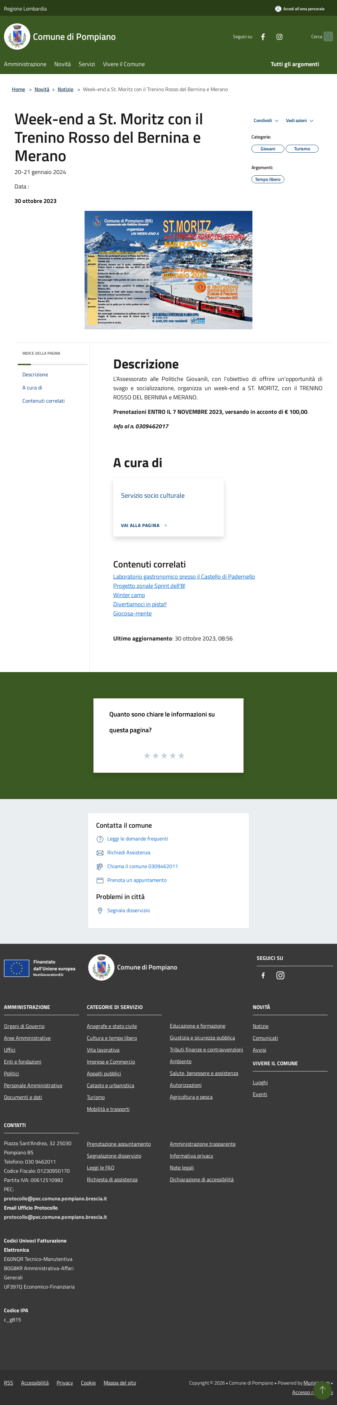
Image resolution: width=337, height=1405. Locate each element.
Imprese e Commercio (111, 1062)
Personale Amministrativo (33, 1085)
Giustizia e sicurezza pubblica (202, 1037)
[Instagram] (266, 36)
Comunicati (265, 1038)
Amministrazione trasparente (203, 1144)
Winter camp (129, 594)
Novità (42, 89)
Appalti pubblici (104, 1073)
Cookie (88, 1383)
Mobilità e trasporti (108, 1109)
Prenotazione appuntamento (119, 1144)
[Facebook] (250, 36)
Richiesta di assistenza (112, 1179)
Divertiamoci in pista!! (140, 604)
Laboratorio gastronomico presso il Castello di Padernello (184, 576)
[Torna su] (322, 1390)
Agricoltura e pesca (191, 1097)
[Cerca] (325, 36)
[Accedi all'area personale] (300, 8)
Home (18, 89)
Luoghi (260, 1082)
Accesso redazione (312, 1392)
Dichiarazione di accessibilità (202, 1179)
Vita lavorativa (103, 1050)
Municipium (316, 1383)
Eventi (260, 1094)
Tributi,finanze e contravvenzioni (206, 1049)
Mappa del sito (120, 1383)
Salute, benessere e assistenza (204, 1073)
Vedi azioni (301, 121)
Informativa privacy (191, 1156)
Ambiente (181, 1061)
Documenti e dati (23, 1097)
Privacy (65, 1383)
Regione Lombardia (25, 9)
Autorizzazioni (186, 1085)
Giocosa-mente (132, 613)
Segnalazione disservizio (114, 1156)
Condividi (267, 121)
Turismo (96, 1097)
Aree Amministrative (27, 1038)
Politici (11, 1073)
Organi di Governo (24, 1026)
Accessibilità (35, 1383)
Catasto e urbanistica (110, 1085)
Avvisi (259, 1050)
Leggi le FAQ (101, 1167)
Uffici (9, 1050)
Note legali (182, 1167)
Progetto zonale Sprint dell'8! (149, 585)
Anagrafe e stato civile (112, 1026)
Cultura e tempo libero (112, 1038)
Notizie (65, 89)
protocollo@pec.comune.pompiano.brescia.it (55, 1198)
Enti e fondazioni (22, 1062)
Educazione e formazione (197, 1026)
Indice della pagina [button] (41, 353)
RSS (8, 1383)
